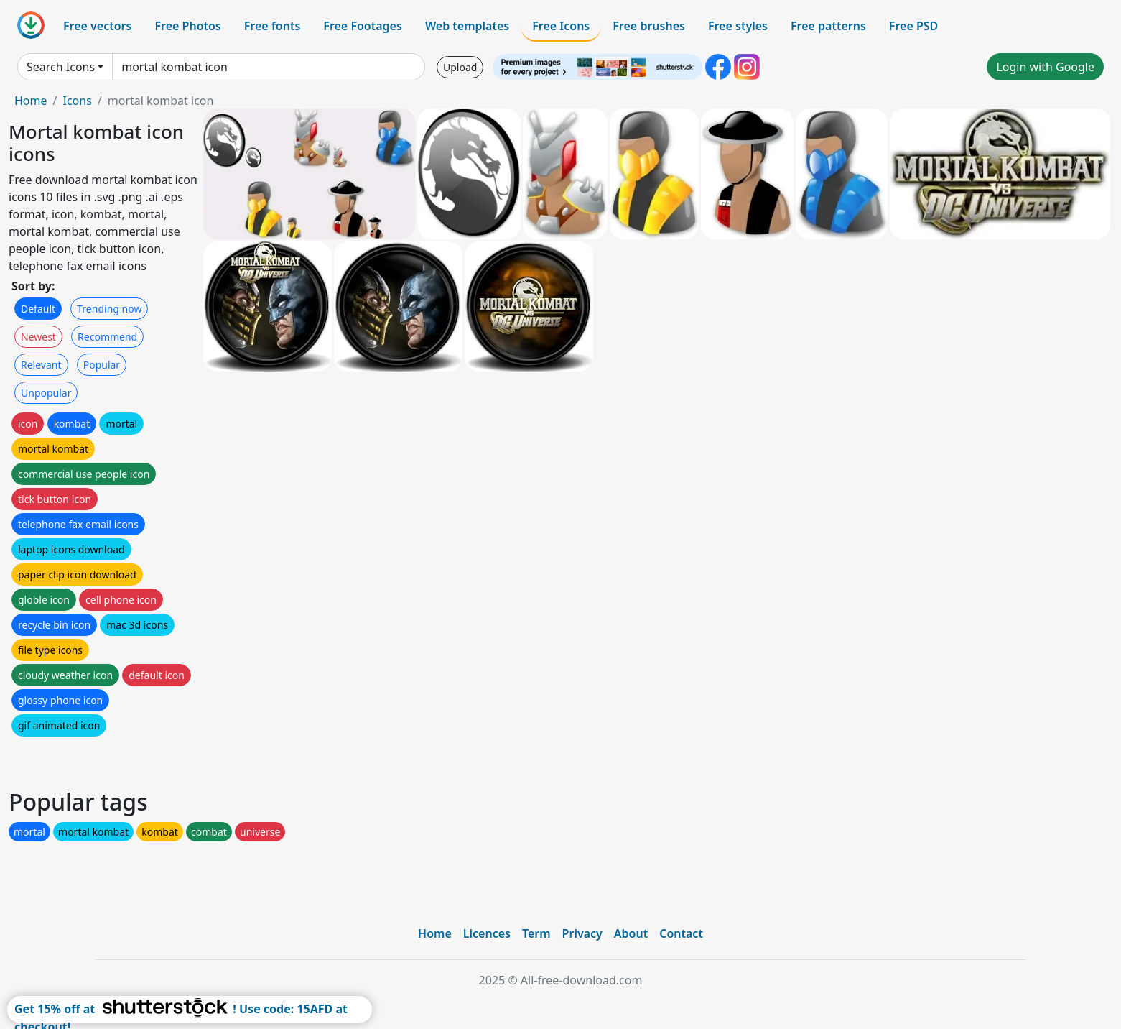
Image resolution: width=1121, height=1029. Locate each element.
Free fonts (272, 26)
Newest (38, 336)
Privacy (582, 933)
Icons (76, 101)
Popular (101, 365)
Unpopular (46, 393)
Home (30, 101)
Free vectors (97, 26)
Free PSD (913, 26)
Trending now (109, 308)
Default (38, 308)
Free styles (738, 26)
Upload (460, 67)
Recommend (107, 336)
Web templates (467, 26)
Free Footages (362, 26)
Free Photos (187, 26)
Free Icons (561, 26)
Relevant (41, 365)
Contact (681, 933)
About (631, 933)
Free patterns (828, 26)
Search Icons (61, 67)
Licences (487, 933)
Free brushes (649, 26)
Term (536, 933)
